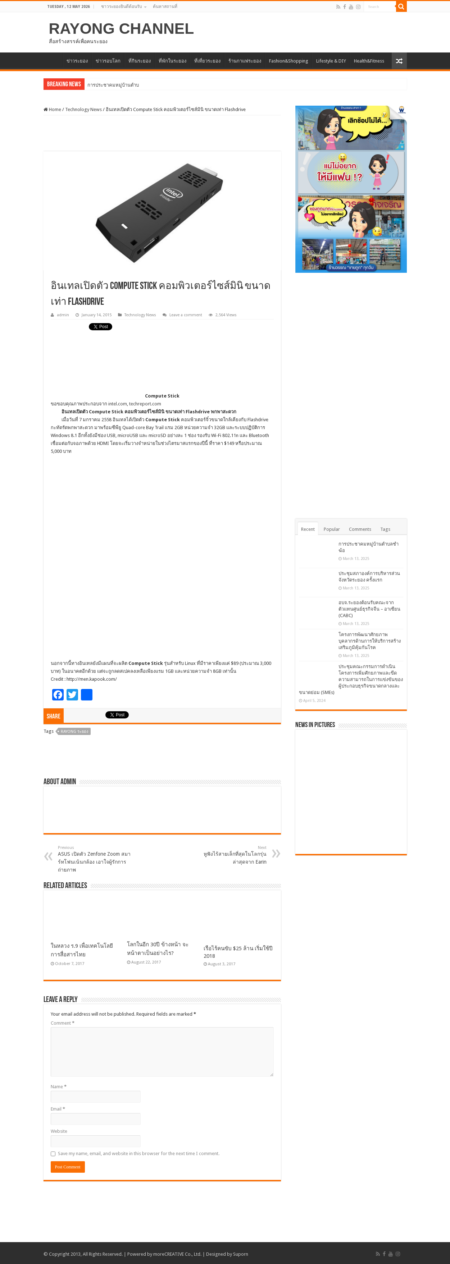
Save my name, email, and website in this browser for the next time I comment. (138, 1153)
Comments (360, 529)
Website (59, 1131)
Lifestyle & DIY (331, 61)
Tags (385, 529)
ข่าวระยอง (77, 61)
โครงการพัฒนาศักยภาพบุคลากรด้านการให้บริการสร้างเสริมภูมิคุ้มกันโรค (369, 641)
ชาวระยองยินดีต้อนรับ (121, 6)
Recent (308, 529)
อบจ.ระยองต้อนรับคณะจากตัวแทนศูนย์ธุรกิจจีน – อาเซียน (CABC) (369, 609)
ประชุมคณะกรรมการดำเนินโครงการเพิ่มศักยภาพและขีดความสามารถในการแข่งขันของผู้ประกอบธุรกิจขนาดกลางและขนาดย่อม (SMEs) (351, 679)
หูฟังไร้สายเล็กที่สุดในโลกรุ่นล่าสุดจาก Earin (230, 855)
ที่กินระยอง (139, 61)
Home (52, 109)
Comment (62, 1023)
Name (59, 1086)
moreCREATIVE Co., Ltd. (177, 1254)
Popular (332, 529)
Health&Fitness (369, 61)
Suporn (240, 1254)
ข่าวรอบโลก (108, 61)
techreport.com (145, 403)
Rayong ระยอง (74, 731)
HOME (53, 60)
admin (63, 315)
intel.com (117, 403)
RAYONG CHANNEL (121, 28)
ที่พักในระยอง (172, 61)
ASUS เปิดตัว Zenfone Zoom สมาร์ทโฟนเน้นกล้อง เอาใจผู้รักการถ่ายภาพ (95, 859)
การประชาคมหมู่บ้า (107, 85)
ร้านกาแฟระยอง (244, 61)
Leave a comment (185, 315)
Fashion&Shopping (288, 61)
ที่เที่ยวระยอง (207, 61)
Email (58, 1109)
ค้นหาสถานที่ (165, 6)
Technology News (83, 109)
